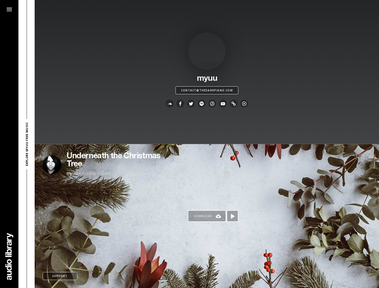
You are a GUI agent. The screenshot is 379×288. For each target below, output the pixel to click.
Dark (106, 173)
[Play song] (232, 216)
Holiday (89, 173)
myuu (72, 173)
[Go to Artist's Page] (52, 164)
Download (203, 216)
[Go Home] (9, 256)
